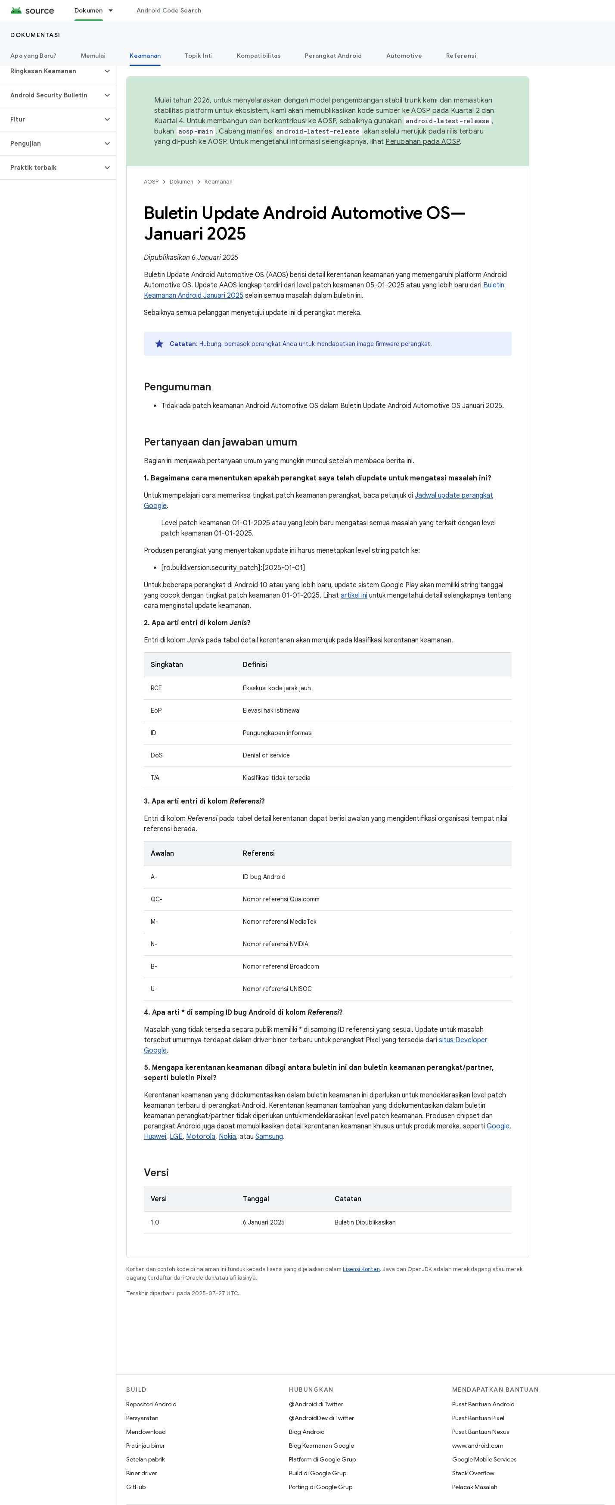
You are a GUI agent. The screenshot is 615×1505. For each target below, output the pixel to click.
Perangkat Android (333, 55)
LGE (176, 1136)
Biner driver (141, 1473)
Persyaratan (142, 1418)
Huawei (155, 1136)
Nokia (227, 1136)
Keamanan (219, 181)
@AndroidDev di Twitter (321, 1418)
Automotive (404, 55)
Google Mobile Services (484, 1459)
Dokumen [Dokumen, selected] (89, 10)
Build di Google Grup (317, 1473)
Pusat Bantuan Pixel (478, 1418)
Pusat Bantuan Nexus (480, 1432)
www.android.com (477, 1445)
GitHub (136, 1487)
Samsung (269, 1136)
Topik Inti (199, 55)
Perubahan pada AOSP (422, 141)
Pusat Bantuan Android (483, 1404)
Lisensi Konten (361, 1269)
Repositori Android (151, 1404)
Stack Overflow (473, 1473)
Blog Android (307, 1432)
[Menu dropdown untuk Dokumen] (114, 10)
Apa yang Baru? (33, 55)
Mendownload (146, 1432)
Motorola (200, 1136)
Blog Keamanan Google (321, 1445)
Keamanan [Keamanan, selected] (145, 55)
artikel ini (354, 595)
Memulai (93, 55)
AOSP (151, 181)
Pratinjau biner (145, 1445)
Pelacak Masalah (474, 1487)
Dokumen (181, 181)
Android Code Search (169, 10)
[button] (51, 71)
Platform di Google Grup (322, 1459)
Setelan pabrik (145, 1459)
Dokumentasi (35, 35)
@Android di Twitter (316, 1404)
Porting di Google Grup (320, 1487)
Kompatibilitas (259, 55)
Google (498, 1126)
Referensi (461, 55)
